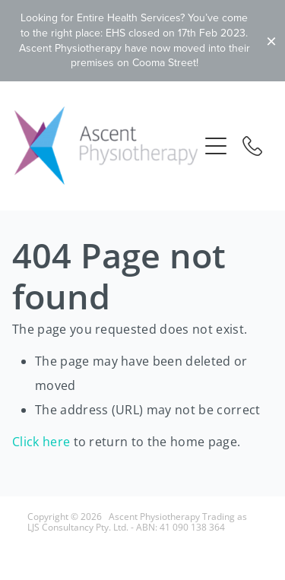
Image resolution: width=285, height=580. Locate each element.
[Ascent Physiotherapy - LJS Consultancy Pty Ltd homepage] (106, 146)
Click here (41, 441)
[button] (216, 146)
